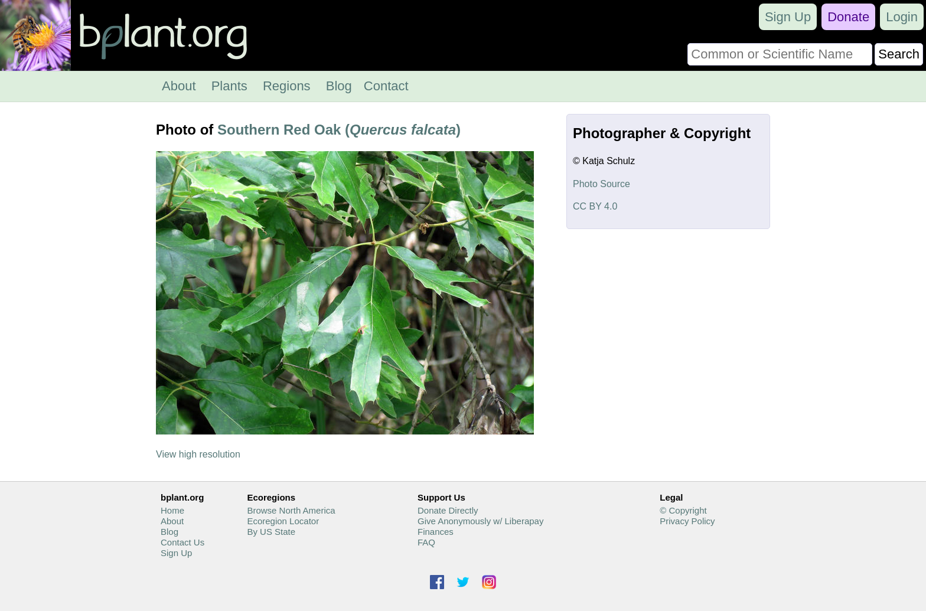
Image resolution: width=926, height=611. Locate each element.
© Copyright (683, 510)
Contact (386, 86)
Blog (339, 86)
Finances (436, 532)
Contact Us (182, 542)
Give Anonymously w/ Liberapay (480, 521)
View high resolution (198, 454)
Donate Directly (448, 510)
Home (172, 510)
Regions (287, 86)
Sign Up (788, 16)
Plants (229, 86)
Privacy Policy (687, 521)
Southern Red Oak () (339, 130)
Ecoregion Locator (283, 521)
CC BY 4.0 (595, 206)
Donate (848, 16)
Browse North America (291, 510)
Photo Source (601, 184)
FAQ (426, 542)
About (179, 86)
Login (902, 16)
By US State (271, 532)
